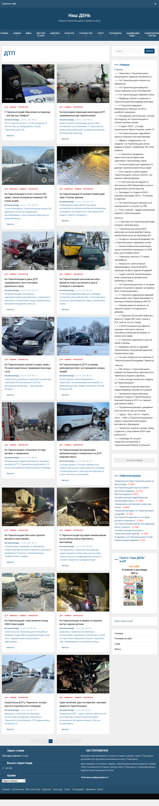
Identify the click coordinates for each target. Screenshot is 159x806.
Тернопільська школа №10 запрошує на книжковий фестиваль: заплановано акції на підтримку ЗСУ (132, 232)
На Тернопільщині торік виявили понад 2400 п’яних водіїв (28, 592)
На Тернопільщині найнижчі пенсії (136, 94)
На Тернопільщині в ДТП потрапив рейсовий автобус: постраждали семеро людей (83, 336)
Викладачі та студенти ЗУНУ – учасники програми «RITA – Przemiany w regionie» (133, 195)
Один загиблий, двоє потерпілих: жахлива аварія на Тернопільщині (83, 674)
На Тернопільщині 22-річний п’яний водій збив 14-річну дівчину (83, 165)
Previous (35, 741)
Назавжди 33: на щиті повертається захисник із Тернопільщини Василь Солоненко (132, 441)
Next (78, 741)
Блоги (118, 649)
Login (117, 644)
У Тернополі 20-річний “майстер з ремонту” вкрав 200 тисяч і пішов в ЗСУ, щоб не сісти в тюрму (133, 319)
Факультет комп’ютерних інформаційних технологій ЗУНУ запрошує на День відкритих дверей (133, 267)
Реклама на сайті (123, 638)
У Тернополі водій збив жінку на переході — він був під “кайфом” (28, 83)
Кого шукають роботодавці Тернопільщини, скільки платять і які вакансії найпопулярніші (133, 175)
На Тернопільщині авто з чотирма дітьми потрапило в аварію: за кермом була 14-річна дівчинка (134, 287)
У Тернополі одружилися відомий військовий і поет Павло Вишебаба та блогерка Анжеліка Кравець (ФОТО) (133, 298)
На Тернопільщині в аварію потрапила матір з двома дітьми (83, 592)
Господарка (115, 33)
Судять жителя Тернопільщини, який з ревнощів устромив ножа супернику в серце (133, 277)
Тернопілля (23, 107)
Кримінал (14, 189)
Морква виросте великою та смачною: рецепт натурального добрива (131, 308)
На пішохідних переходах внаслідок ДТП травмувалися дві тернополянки (83, 83)
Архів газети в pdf (123, 621)
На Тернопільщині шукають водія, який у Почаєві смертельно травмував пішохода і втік (28, 336)
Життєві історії (40, 34)
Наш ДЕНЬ (79, 15)
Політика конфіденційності (94, 777)
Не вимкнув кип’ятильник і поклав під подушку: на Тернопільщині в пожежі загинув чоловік (134, 119)
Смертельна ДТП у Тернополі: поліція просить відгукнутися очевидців (28, 674)
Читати (10, 135)
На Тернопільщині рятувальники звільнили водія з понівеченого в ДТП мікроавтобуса (83, 421)
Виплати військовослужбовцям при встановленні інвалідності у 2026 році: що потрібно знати (133, 249)
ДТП (6, 107)
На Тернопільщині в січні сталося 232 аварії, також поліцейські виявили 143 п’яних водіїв (28, 165)
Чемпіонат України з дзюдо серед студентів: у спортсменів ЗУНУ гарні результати (134, 431)
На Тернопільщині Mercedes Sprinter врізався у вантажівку (28, 507)
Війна (28, 33)
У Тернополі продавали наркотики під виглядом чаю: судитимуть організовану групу (130, 157)
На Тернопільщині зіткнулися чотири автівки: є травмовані (28, 421)
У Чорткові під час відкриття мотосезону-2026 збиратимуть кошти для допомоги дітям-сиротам (133, 185)
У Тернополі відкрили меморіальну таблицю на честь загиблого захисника (130, 108)
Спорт (100, 33)
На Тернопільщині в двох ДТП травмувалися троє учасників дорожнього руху (28, 251)
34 (72, 741)
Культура (69, 33)
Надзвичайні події (133, 34)
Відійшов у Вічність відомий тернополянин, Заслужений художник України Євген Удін (133, 350)
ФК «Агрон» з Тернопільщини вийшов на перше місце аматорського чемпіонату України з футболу (134, 372)
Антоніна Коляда (11, 120)
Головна (119, 633)
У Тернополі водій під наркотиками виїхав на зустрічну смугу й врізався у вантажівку (83, 507)
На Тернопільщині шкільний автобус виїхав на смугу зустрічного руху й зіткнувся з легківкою (83, 251)
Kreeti (89, 796)
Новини (17, 33)
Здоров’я (54, 33)
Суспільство (85, 33)
